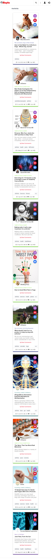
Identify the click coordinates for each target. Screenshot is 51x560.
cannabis (22, 346)
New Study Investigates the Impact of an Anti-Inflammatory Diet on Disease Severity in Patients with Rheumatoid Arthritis (25, 92)
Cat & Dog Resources (28, 328)
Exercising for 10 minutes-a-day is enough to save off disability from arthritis (25, 179)
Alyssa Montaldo (25, 172)
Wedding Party (24, 284)
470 (25, 62)
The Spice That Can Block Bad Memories (25, 446)
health (21, 147)
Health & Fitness (19, 86)
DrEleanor (23, 83)
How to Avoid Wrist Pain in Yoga (25, 290)
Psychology (17, 392)
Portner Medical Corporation (28, 531)
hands (27, 504)
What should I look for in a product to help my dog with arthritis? (24, 332)
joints (26, 147)
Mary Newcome (25, 39)
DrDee (22, 389)
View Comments (25, 55)
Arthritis (17, 59)
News (16, 534)
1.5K (26, 104)
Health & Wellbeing (25, 392)
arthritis (29, 101)
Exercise (22, 193)
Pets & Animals (18, 42)
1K (26, 150)
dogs (27, 346)
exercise (22, 296)
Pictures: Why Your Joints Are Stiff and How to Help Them (24, 134)
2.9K (26, 349)
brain (21, 410)
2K (25, 197)
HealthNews (28, 241)
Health (25, 131)
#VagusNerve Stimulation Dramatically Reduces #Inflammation (23, 396)
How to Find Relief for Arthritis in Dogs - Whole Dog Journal (25, 46)
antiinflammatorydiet (20, 101)
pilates (32, 296)
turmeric (26, 458)
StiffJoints (31, 147)
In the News (21, 534)
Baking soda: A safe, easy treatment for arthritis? (23, 228)
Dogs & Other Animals (28, 42)
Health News (27, 86)
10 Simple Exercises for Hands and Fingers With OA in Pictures (25, 490)
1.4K (26, 507)
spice (21, 458)
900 (26, 244)
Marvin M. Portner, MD (26, 128)
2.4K (26, 414)
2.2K (26, 552)
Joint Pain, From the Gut (23, 536)
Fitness (28, 193)
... (36, 101)
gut (25, 410)
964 (25, 300)
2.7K (25, 461)
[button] (36, 2)
